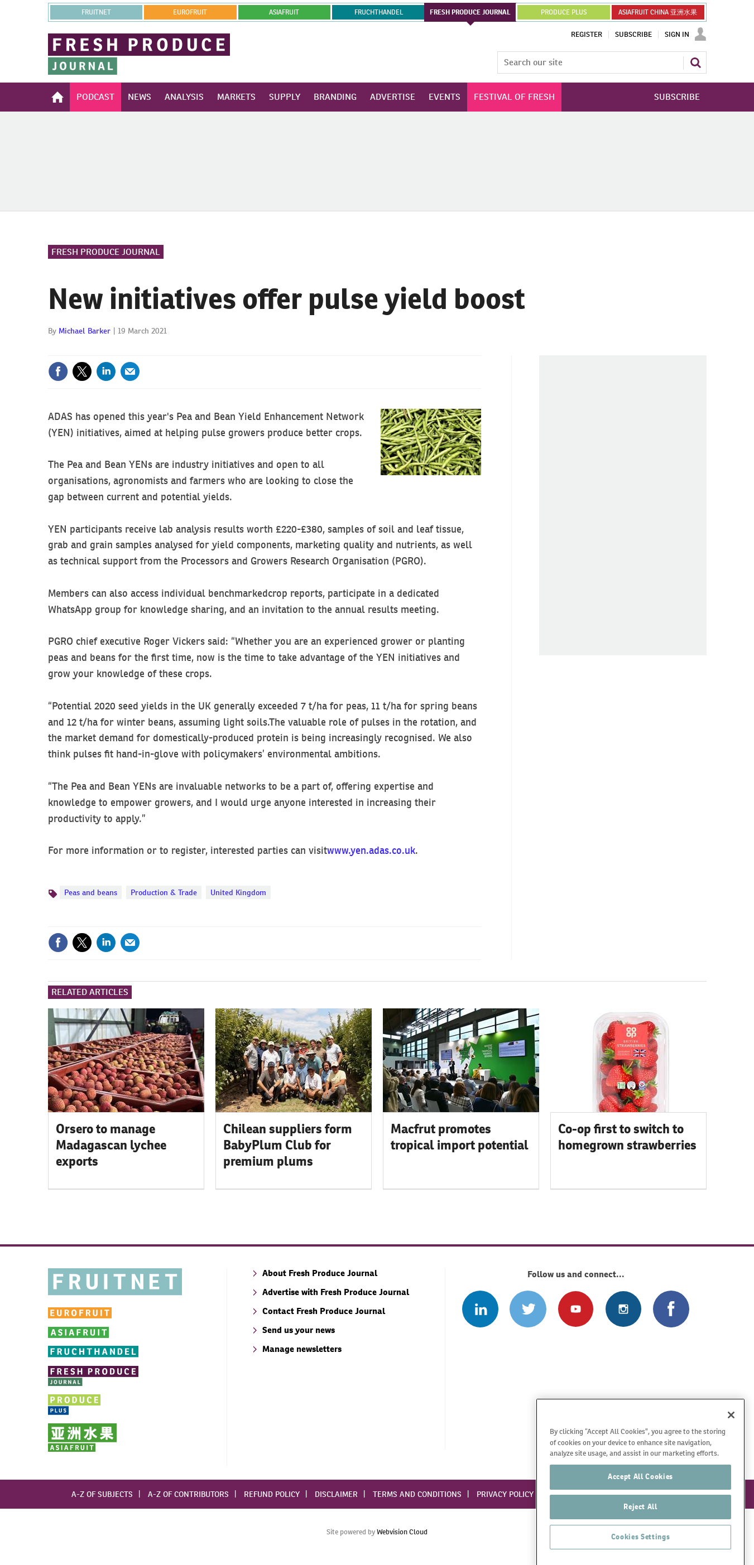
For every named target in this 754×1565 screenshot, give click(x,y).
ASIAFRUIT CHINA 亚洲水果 (657, 12)
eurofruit (190, 12)
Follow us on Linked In (480, 1309)
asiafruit (284, 12)
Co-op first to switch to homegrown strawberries (627, 1136)
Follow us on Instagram (623, 1309)
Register (586, 34)
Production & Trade (164, 892)
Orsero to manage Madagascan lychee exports (111, 1145)
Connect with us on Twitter (528, 1309)
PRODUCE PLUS (564, 12)
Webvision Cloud (402, 1532)
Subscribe (633, 34)
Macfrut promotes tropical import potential (460, 1136)
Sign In (677, 34)
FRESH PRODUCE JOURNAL (470, 12)
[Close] (731, 1477)
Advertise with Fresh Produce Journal (335, 1292)
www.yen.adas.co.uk (371, 850)
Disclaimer (336, 1494)
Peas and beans (90, 892)
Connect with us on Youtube (576, 1309)
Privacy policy (505, 1494)
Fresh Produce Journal (105, 252)
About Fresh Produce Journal (319, 1273)
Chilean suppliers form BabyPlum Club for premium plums (287, 1145)
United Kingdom (238, 892)
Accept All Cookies (640, 1538)
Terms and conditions (417, 1494)
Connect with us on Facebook (671, 1309)
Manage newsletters (302, 1349)
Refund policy (272, 1494)
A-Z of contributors (188, 1494)
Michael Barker (85, 331)
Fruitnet (96, 12)
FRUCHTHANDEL (378, 12)
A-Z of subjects (102, 1494)
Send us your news (298, 1330)
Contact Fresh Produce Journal (323, 1311)
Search (695, 62)
